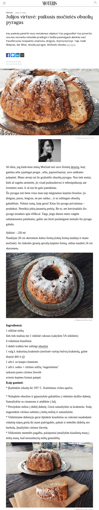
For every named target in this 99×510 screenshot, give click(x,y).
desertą (75, 167)
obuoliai (43, 346)
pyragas (71, 44)
